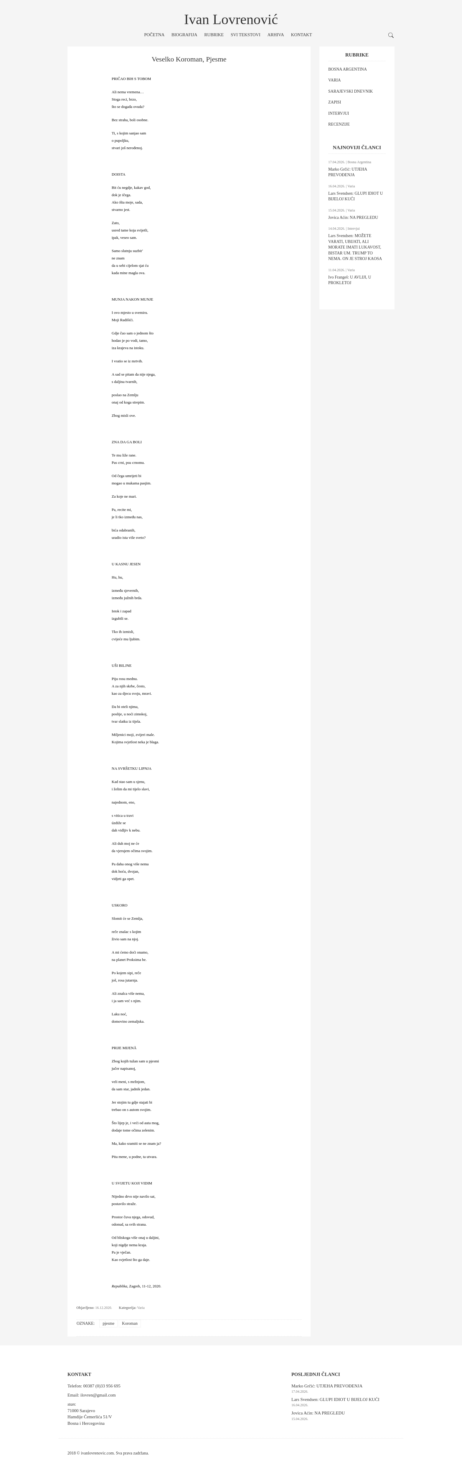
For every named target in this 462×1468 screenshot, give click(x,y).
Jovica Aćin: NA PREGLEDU (353, 217)
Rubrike (214, 34)
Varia (140, 1308)
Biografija (184, 34)
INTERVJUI (338, 113)
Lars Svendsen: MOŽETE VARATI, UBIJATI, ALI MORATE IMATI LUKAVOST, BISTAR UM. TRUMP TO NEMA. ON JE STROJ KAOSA (355, 247)
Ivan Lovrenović (231, 19)
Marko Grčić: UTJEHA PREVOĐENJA (326, 1386)
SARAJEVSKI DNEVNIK (350, 91)
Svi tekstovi (245, 34)
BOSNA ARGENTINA (347, 69)
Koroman (130, 1323)
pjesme (108, 1323)
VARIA (334, 80)
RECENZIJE (339, 124)
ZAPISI (334, 102)
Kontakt (301, 34)
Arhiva (275, 34)
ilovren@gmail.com (98, 1395)
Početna (154, 34)
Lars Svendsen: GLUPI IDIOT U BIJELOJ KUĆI (335, 1399)
